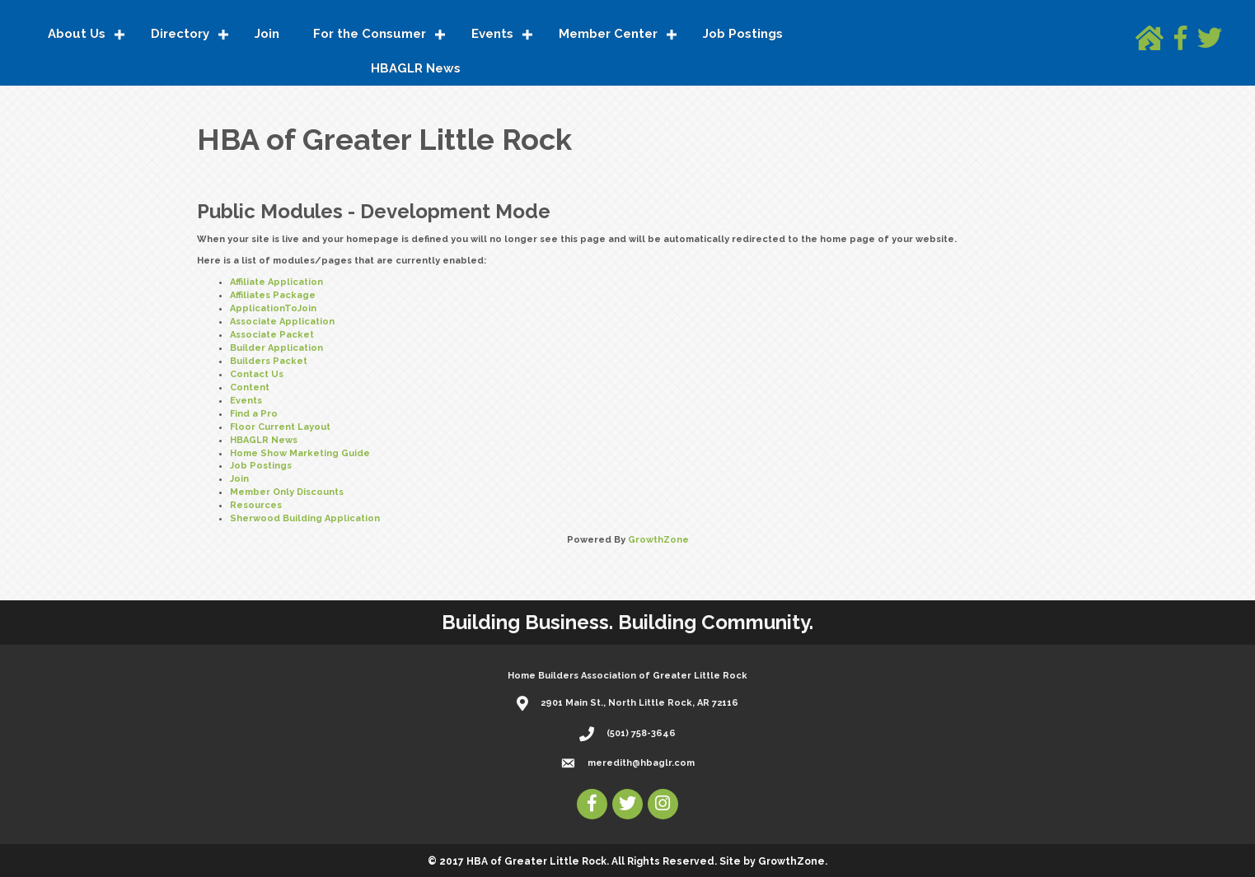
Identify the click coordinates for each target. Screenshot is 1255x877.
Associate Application (282, 321)
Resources (256, 505)
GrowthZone (658, 539)
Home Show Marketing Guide (300, 453)
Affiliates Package (273, 295)
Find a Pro (254, 413)
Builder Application (276, 348)
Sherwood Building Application (305, 518)
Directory (180, 33)
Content (249, 387)
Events (492, 33)
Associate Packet (272, 334)
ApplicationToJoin (273, 308)
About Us (76, 33)
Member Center (608, 33)
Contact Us (256, 374)
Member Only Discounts (287, 492)
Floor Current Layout (280, 427)
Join (267, 33)
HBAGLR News (416, 68)
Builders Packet (268, 361)
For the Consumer (369, 33)
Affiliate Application (276, 282)
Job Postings (743, 33)
